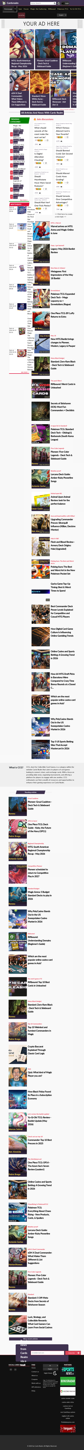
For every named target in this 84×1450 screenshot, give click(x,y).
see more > (25, 372)
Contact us (35, 1371)
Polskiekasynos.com (68, 1422)
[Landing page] (4, 3)
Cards (20, 133)
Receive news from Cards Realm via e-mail (25, 1353)
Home (34, 1368)
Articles (16, 131)
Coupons (35, 1379)
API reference (36, 1387)
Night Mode (48, 1373)
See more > (24, 200)
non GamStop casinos (67, 1412)
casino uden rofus (68, 1402)
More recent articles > (67, 109)
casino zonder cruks (67, 1398)
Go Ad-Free (21, 15)
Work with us (36, 1383)
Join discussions (45, 119)
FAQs (33, 1391)
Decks (15, 133)
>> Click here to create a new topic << (63, 215)
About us (35, 1375)
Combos (16, 135)
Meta (21, 131)
